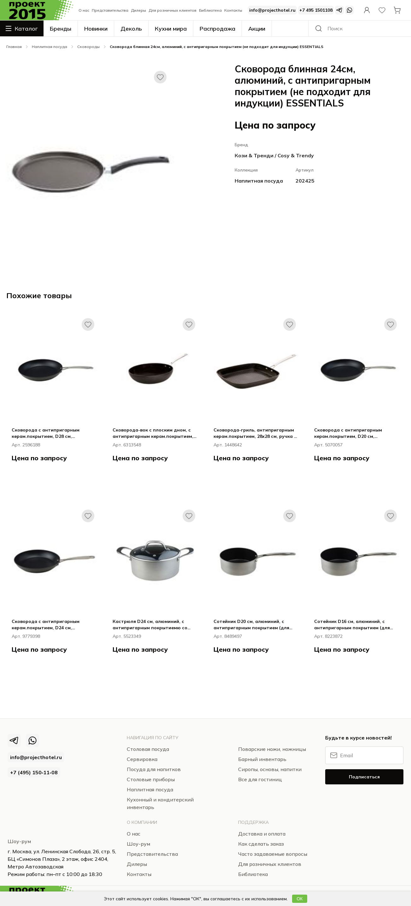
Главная (14, 46)
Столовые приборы (151, 779)
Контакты (233, 10)
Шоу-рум (19, 841)
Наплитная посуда (49, 46)
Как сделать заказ (261, 844)
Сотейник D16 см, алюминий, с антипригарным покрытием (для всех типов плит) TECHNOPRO (352, 625)
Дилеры (138, 10)
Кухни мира (171, 28)
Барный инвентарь (262, 759)
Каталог (22, 28)
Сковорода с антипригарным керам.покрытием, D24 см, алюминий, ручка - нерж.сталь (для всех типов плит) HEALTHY (53, 625)
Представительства (110, 10)
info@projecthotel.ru (272, 10)
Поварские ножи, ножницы (272, 749)
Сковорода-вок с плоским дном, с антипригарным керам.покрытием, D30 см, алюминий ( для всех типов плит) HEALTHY (153, 433)
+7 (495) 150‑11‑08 (34, 772)
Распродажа (217, 28)
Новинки (96, 28)
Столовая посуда (148, 749)
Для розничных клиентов (173, 10)
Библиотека (210, 10)
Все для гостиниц (260, 779)
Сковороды (88, 46)
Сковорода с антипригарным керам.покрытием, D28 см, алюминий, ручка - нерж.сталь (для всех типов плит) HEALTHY (53, 433)
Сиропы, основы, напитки (270, 769)
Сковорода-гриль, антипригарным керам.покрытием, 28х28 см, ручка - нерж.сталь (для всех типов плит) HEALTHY (255, 433)
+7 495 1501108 (315, 10)
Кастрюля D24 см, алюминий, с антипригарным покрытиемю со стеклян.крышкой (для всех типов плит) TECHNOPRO (152, 625)
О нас (84, 10)
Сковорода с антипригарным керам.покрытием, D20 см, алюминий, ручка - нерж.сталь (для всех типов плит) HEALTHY (355, 433)
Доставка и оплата (261, 833)
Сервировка (142, 759)
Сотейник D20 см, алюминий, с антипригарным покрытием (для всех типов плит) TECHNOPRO (251, 625)
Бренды (60, 28)
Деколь (131, 28)
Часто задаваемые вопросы (272, 854)
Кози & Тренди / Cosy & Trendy (274, 155)
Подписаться (364, 777)
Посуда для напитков (154, 769)
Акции (256, 28)
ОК (299, 898)
